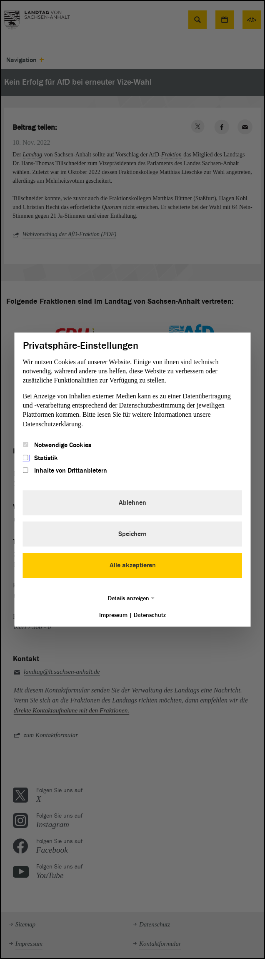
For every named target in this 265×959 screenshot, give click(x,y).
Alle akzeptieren (133, 565)
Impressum (113, 615)
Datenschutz (150, 615)
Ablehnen (132, 502)
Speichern (132, 534)
